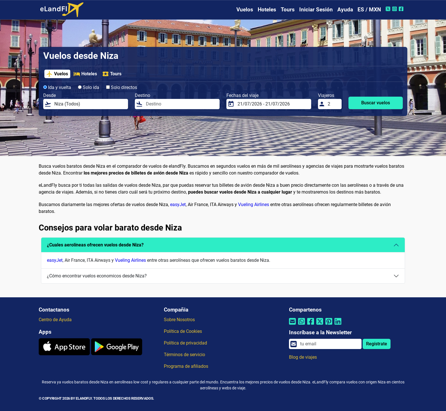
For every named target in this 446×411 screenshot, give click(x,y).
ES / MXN (369, 9)
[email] (329, 344)
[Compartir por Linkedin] (337, 325)
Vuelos (244, 9)
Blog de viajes (303, 357)
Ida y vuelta (57, 87)
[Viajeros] (333, 104)
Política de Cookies (183, 331)
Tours (288, 9)
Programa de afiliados (186, 366)
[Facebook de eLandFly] (401, 8)
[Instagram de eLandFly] (395, 8)
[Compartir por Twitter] (319, 325)
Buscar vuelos (375, 102)
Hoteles (267, 9)
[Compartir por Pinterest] (328, 325)
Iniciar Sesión (316, 9)
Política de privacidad (185, 343)
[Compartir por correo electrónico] (292, 325)
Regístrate (376, 343)
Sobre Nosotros (179, 319)
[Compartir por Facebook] (310, 325)
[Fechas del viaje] (272, 104)
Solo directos (121, 87)
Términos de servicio (184, 354)
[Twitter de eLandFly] (388, 8)
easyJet (178, 204)
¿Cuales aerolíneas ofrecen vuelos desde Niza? (95, 245)
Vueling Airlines (253, 204)
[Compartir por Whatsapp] (301, 325)
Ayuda (345, 9)
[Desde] (89, 104)
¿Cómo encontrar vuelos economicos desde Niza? (97, 276)
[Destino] (181, 104)
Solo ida (88, 87)
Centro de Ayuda (55, 319)
